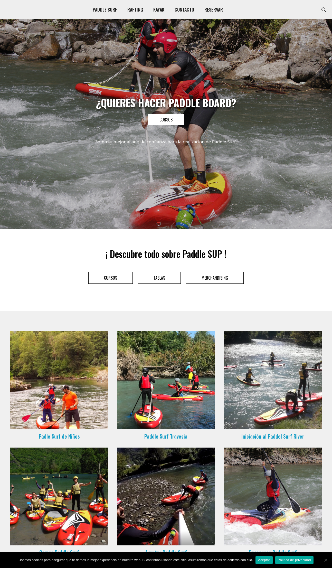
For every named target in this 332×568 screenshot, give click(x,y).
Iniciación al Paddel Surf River (272, 436)
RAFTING (135, 9)
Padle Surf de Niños (59, 436)
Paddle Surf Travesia (165, 436)
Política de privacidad (294, 560)
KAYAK (158, 9)
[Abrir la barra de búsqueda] (324, 9)
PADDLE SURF (105, 9)
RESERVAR (213, 9)
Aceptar (264, 560)
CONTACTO (184, 9)
